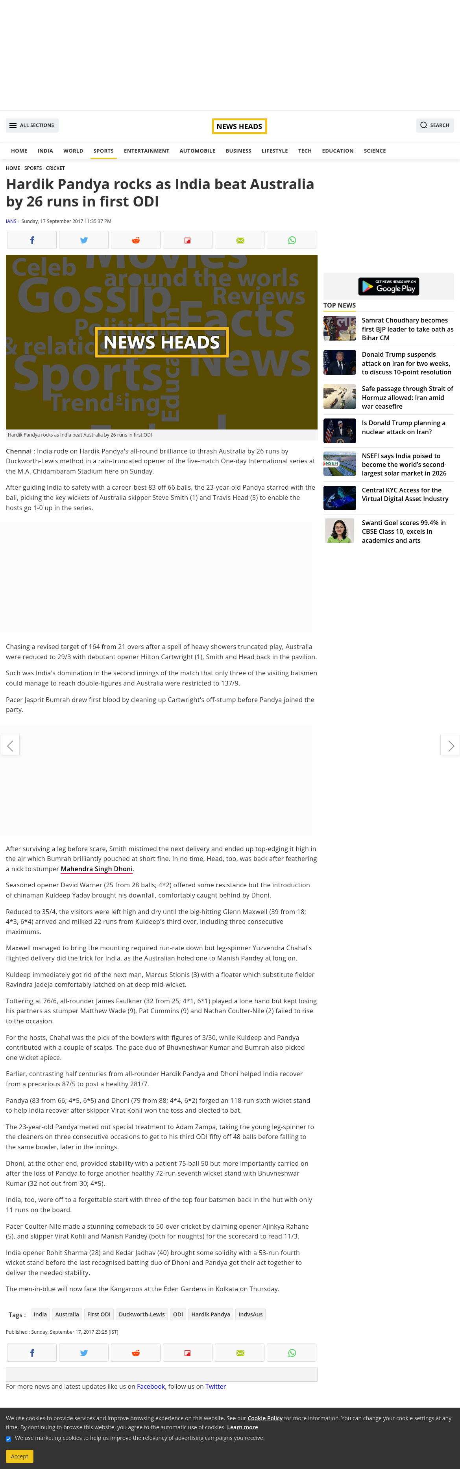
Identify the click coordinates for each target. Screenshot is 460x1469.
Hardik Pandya (210, 1314)
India (45, 150)
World (73, 150)
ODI (178, 1314)
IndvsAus (250, 1314)
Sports (104, 150)
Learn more (242, 1427)
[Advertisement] (230, 55)
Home (19, 150)
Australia (67, 1314)
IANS (11, 221)
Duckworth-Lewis (142, 1314)
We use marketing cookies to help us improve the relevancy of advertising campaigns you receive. (139, 1437)
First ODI (99, 1314)
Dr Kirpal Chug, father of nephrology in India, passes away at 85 (450, 745)
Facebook (151, 1386)
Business (238, 150)
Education (338, 150)
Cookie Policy (265, 1418)
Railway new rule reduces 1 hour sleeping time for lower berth (10, 745)
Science (375, 150)
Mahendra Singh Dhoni (97, 868)
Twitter (215, 1386)
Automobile (197, 150)
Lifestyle (275, 150)
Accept (19, 1456)
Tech (305, 150)
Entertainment (146, 150)
